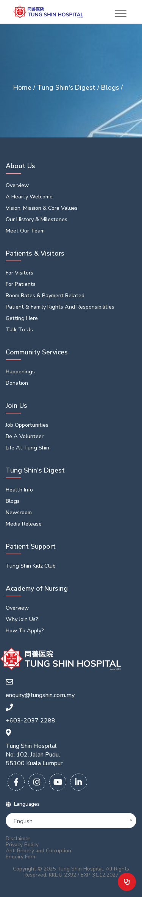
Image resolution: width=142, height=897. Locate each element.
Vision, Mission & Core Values (42, 208)
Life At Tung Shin (27, 447)
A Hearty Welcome (29, 196)
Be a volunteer (25, 436)
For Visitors (19, 272)
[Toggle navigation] (121, 13)
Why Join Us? (22, 619)
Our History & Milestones (36, 219)
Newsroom (19, 512)
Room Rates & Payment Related (45, 295)
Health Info (19, 489)
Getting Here (22, 318)
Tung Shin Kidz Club (31, 565)
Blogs (111, 87)
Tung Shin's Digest (67, 87)
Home (23, 87)
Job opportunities (27, 425)
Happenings (20, 371)
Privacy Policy (22, 845)
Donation (17, 383)
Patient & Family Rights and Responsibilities (60, 306)
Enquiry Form (21, 857)
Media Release (24, 523)
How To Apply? (25, 630)
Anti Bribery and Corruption (38, 851)
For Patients (21, 284)
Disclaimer (18, 839)
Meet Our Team (25, 230)
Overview (17, 185)
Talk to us (19, 329)
